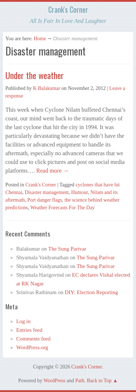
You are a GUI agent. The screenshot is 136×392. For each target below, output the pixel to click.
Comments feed (33, 339)
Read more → (52, 171)
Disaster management (47, 192)
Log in (23, 321)
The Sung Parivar (67, 249)
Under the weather (34, 75)
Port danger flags (44, 200)
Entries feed (29, 330)
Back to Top (99, 380)
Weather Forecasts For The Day (62, 207)
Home (40, 38)
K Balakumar (46, 88)
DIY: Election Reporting (91, 292)
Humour (79, 192)
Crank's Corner (68, 9)
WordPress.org (32, 347)
